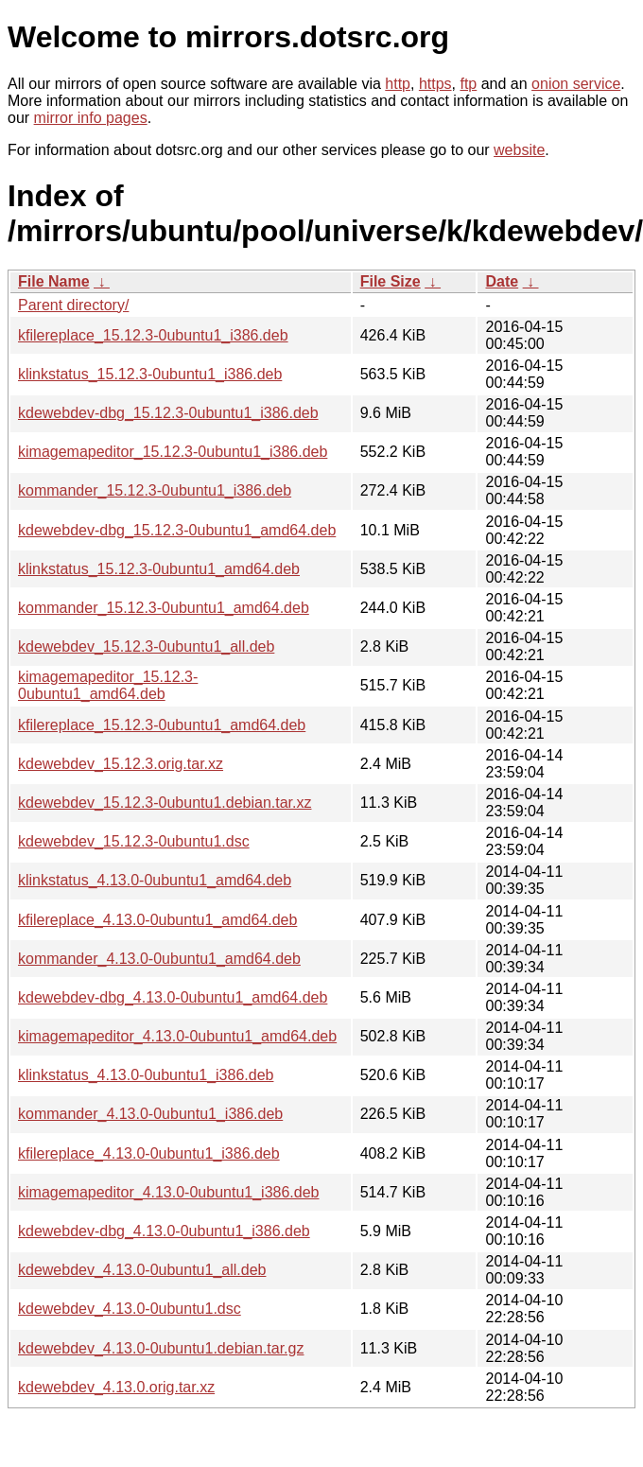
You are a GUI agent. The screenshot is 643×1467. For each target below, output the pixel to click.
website (519, 150)
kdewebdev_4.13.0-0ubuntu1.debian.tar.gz (161, 1348)
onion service (575, 84)
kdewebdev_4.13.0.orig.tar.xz (116, 1387)
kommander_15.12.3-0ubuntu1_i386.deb (154, 490)
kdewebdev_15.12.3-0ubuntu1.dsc (134, 841)
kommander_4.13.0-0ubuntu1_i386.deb (150, 1114)
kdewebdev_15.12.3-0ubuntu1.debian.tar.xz (164, 803)
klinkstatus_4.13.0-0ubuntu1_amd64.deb (154, 880)
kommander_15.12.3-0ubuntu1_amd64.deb (163, 608)
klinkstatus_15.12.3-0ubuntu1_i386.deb (150, 374)
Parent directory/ (73, 305)
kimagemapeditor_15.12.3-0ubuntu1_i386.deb (172, 452)
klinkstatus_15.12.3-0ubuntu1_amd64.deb (159, 569)
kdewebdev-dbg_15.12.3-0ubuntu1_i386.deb (168, 413)
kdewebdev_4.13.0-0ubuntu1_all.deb (142, 1270)
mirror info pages (91, 118)
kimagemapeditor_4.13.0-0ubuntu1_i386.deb (168, 1192)
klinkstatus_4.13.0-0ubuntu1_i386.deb (145, 1075)
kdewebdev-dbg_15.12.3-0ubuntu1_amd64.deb (177, 530)
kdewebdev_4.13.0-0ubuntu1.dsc (129, 1309)
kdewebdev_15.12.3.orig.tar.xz (120, 764)
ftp (468, 84)
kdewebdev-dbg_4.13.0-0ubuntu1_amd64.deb (172, 997)
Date (501, 281)
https (435, 84)
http (397, 84)
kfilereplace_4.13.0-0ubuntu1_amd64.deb (157, 920)
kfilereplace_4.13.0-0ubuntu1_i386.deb (149, 1153)
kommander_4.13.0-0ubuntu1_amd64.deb (159, 959)
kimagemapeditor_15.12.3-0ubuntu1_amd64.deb (108, 685)
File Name (54, 281)
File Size (390, 281)
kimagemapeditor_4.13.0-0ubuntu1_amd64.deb (177, 1036)
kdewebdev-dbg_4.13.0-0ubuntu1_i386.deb (164, 1231)
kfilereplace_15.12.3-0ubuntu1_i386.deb (153, 335)
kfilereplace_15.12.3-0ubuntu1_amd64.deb (161, 725)
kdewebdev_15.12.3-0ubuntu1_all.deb (146, 646)
